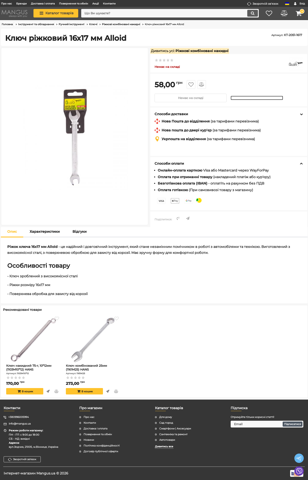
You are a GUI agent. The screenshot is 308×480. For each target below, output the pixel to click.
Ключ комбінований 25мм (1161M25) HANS (93, 369)
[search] (170, 13)
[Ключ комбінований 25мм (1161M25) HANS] (93, 339)
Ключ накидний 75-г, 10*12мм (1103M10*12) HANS (33, 369)
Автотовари (167, 439)
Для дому (165, 417)
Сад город (166, 422)
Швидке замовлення (48, 391)
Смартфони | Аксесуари (175, 428)
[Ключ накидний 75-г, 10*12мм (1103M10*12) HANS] (33, 339)
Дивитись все (164, 446)
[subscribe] (267, 424)
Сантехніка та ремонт (173, 434)
